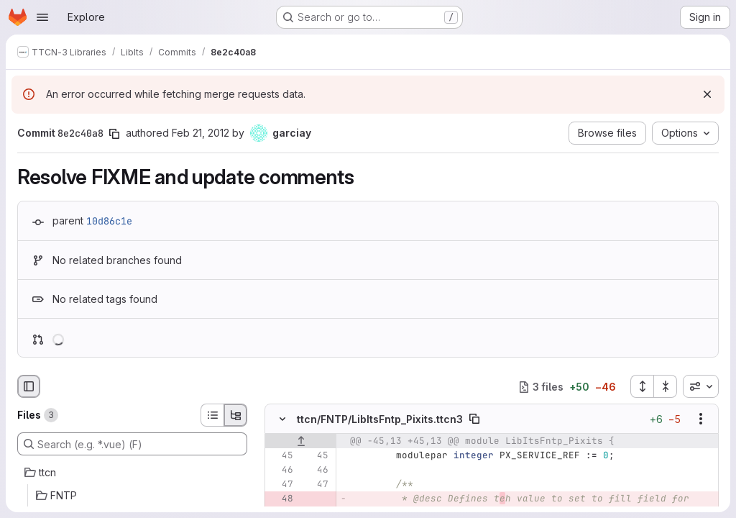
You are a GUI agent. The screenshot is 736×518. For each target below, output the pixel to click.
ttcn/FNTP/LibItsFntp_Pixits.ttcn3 (380, 419)
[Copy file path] (474, 419)
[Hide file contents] (282, 419)
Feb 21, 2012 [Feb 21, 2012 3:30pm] (200, 133)
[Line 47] (281, 485)
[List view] (212, 415)
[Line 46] (281, 470)
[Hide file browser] (28, 386)
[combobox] (701, 386)
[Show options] (700, 419)
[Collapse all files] (665, 386)
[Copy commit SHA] (114, 133)
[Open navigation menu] (42, 17)
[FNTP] (132, 495)
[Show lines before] (300, 442)
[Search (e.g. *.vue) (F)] (132, 443)
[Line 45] (281, 456)
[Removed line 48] (281, 499)
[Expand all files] (641, 386)
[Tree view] (235, 415)
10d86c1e (109, 220)
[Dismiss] (707, 94)
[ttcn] (132, 472)
